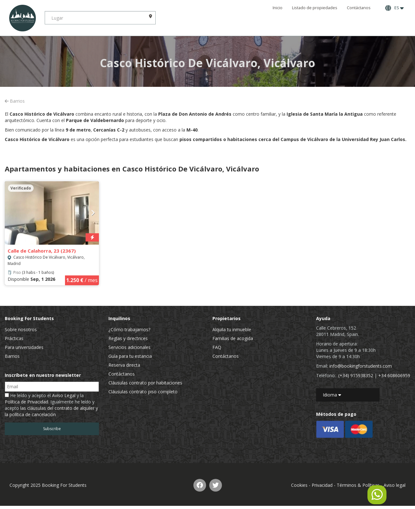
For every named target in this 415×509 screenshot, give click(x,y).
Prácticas (14, 338)
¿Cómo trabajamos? (129, 329)
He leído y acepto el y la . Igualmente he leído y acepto (51, 404)
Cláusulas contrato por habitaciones (145, 383)
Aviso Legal (63, 395)
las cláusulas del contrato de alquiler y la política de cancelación (51, 411)
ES (394, 8)
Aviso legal (394, 485)
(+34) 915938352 (355, 375)
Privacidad (322, 485)
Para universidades (24, 347)
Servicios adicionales (129, 347)
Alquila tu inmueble (231, 329)
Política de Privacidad (26, 402)
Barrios (15, 101)
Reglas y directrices (128, 338)
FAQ (216, 347)
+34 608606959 (394, 375)
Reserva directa (124, 365)
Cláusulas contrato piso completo (143, 392)
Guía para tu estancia (130, 356)
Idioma (332, 395)
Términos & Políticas (358, 485)
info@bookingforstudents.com (360, 366)
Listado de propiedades (314, 7)
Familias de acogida (232, 338)
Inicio (277, 7)
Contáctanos (359, 7)
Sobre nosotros (21, 329)
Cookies (299, 485)
